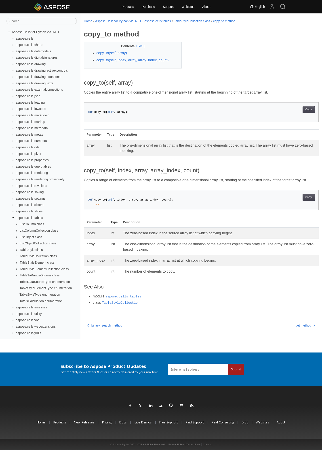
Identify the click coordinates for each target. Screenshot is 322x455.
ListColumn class (32, 224)
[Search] (41, 21)
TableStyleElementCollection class (44, 269)
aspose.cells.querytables (33, 167)
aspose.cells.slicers (30, 205)
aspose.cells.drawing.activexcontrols (42, 70)
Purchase (148, 7)
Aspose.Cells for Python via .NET (35, 32)
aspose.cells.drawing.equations (38, 77)
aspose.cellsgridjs (28, 333)
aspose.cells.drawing (31, 64)
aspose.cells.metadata (32, 128)
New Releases (84, 427)
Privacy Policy (176, 449)
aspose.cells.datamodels (33, 51)
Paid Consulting (223, 427)
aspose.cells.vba (28, 320)
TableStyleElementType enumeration (45, 288)
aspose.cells (25, 38)
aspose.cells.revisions (31, 186)
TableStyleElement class (37, 263)
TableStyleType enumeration (39, 295)
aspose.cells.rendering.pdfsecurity (40, 179)
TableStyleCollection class (38, 256)
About (206, 7)
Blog (245, 427)
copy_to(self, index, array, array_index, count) (132, 60)
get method (289, 331)
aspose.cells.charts (29, 45)
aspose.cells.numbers (31, 141)
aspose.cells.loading (30, 103)
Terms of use (193, 449)
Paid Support (194, 427)
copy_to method (224, 21)
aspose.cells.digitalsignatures (37, 58)
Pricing (107, 427)
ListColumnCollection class (39, 231)
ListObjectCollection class (38, 243)
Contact (207, 449)
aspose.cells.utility (29, 314)
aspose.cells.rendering (32, 173)
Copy (292, 109)
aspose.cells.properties (32, 160)
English (257, 7)
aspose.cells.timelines (31, 307)
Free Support (168, 427)
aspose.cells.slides (29, 211)
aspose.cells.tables (29, 218)
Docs (123, 427)
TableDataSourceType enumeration (44, 282)
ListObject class (31, 237)
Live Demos (143, 427)
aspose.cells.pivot (28, 154)
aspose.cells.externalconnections (39, 90)
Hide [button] (136, 46)
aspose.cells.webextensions (36, 327)
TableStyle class (31, 250)
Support (168, 7)
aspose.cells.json (28, 96)
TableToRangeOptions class (39, 275)
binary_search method (104, 331)
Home (88, 21)
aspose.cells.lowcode (31, 109)
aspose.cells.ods (28, 147)
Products (128, 7)
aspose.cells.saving (30, 192)
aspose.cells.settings (31, 199)
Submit (236, 374)
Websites (188, 7)
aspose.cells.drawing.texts (34, 83)
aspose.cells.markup (30, 122)
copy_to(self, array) (111, 53)
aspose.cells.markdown (32, 115)
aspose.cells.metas (29, 135)
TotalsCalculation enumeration (41, 301)
